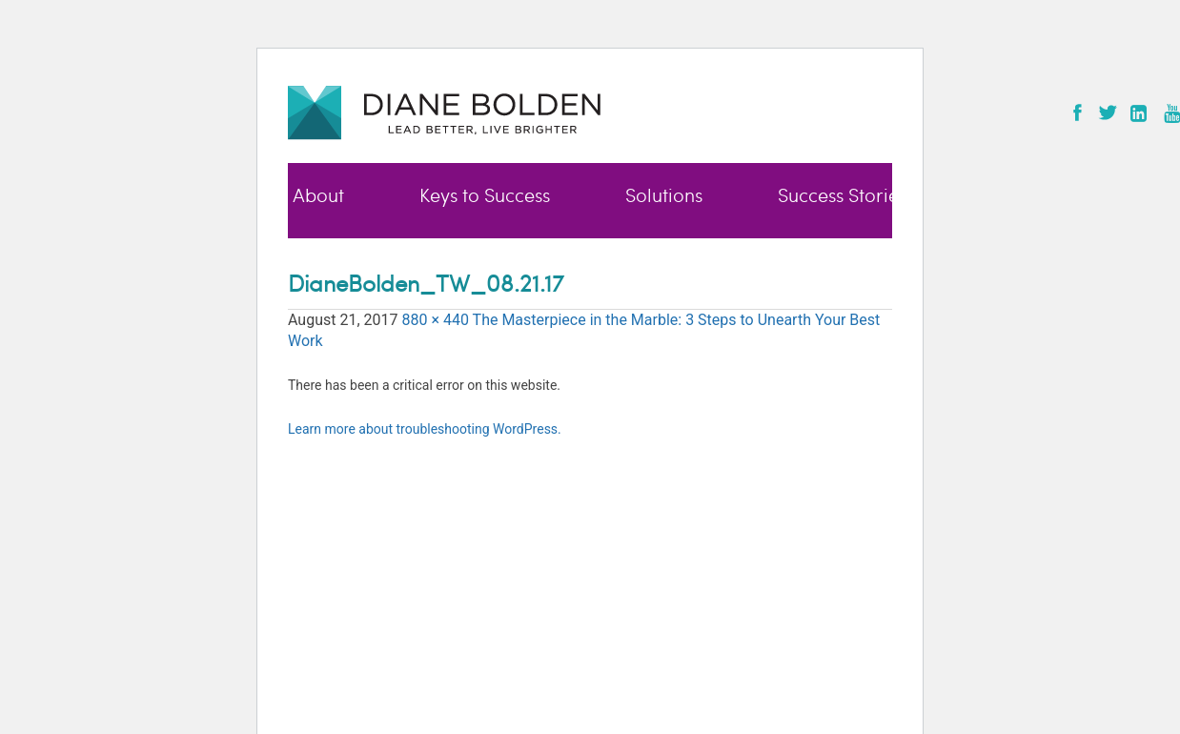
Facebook (1078, 112)
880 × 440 (434, 320)
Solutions (663, 196)
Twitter (1107, 112)
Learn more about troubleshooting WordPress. (424, 429)
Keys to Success (484, 196)
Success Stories (842, 196)
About (318, 196)
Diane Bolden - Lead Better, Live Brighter (444, 112)
